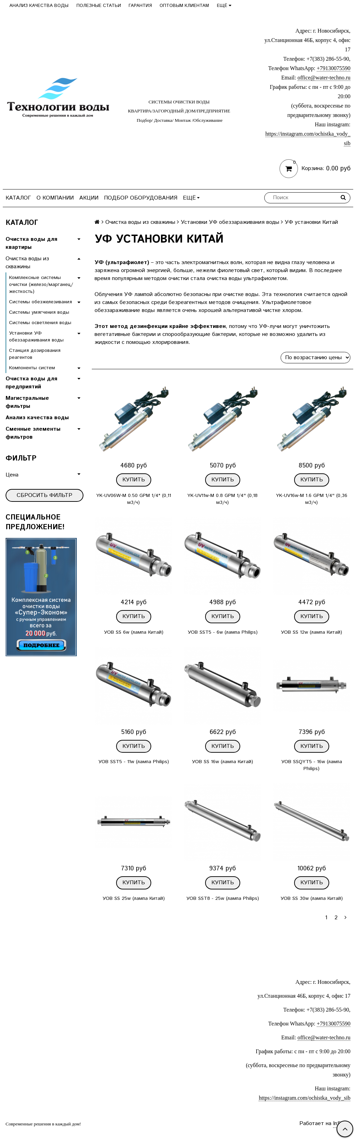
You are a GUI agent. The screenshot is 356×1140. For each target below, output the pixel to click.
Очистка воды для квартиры (31, 243)
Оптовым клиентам (184, 5)
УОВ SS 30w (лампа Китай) (312, 898)
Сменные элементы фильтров (33, 433)
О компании (55, 198)
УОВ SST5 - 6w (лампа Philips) (223, 632)
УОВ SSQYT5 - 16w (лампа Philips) (311, 765)
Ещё (224, 5)
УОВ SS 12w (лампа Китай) (311, 632)
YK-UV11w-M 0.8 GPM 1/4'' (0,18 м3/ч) (222, 499)
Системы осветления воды (40, 322)
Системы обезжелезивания (40, 301)
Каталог (18, 198)
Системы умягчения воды (39, 312)
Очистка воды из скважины (27, 263)
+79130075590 (333, 68)
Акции (88, 198)
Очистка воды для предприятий (31, 383)
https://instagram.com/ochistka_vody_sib (304, 1098)
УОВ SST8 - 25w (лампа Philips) (222, 898)
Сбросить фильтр (44, 495)
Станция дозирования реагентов (34, 354)
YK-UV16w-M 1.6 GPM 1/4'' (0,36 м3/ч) (311, 499)
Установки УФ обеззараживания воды (36, 337)
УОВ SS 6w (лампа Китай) (133, 632)
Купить (133, 480)
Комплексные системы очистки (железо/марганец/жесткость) (41, 284)
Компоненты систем (32, 367)
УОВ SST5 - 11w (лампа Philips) (133, 761)
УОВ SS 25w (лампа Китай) (134, 898)
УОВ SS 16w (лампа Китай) (222, 761)
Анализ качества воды (38, 5)
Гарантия (140, 5)
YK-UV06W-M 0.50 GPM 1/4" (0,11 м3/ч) (133, 499)
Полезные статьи (98, 5)
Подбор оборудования (140, 198)
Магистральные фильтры (27, 402)
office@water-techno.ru (324, 78)
